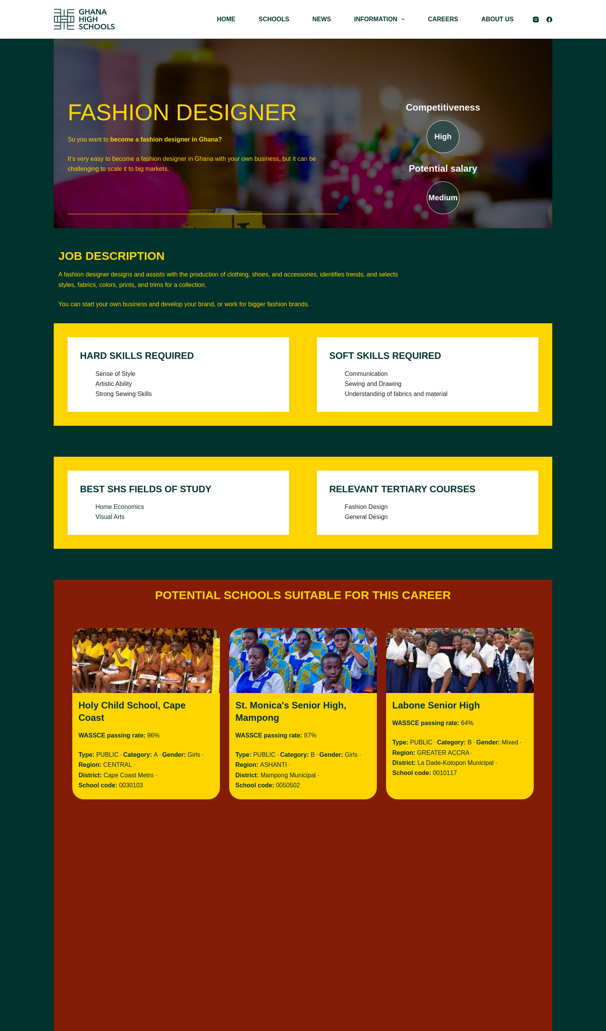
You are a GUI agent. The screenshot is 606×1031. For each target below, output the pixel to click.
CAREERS (443, 19)
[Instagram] (536, 19)
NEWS (321, 19)
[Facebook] (549, 19)
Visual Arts (109, 517)
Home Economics (119, 507)
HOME (226, 19)
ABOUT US (497, 19)
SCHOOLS (274, 19)
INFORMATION (381, 19)
